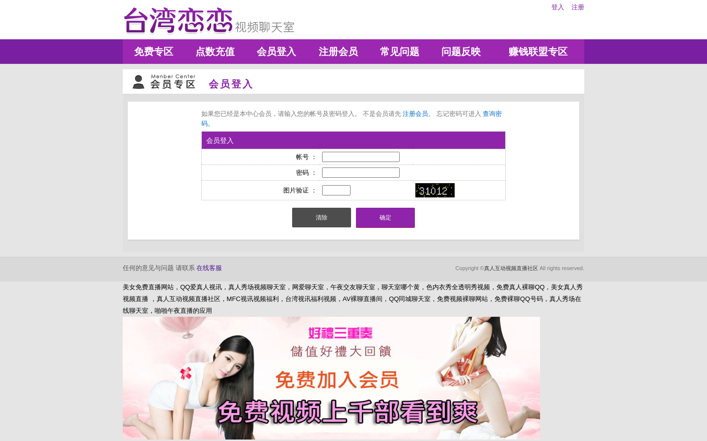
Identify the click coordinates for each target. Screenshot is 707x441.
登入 (557, 7)
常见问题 (399, 51)
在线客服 (209, 268)
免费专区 (153, 51)
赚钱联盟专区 (538, 51)
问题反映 (461, 51)
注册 (577, 7)
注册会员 (338, 51)
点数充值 (215, 51)
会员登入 (276, 51)
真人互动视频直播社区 (511, 268)
